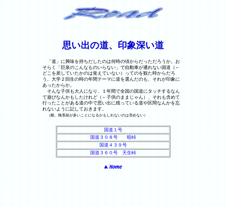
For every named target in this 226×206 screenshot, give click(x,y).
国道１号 (113, 129)
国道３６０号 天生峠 (113, 152)
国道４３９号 (113, 144)
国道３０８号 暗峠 (113, 137)
